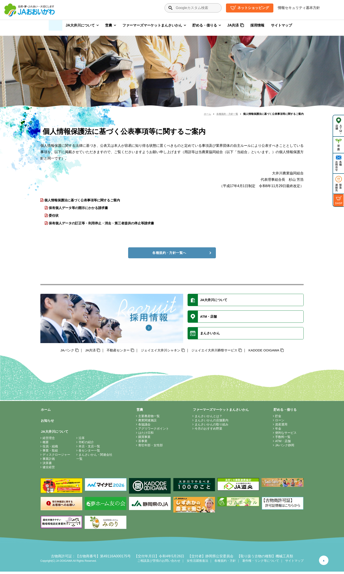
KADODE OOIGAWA (268, 352)
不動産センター (115, 352)
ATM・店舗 (282, 443)
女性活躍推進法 (197, 563)
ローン (279, 422)
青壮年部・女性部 (149, 447)
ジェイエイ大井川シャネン (159, 352)
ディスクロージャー (56, 457)
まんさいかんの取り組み (209, 426)
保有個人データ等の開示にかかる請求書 (80, 208)
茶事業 (141, 443)
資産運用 (281, 426)
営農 (108, 25)
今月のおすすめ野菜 (206, 430)
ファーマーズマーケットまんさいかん (152, 25)
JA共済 (233, 25)
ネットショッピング (253, 8)
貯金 (278, 418)
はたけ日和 (144, 434)
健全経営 (49, 469)
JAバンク (61, 352)
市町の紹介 (86, 444)
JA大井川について (80, 25)
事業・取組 (50, 453)
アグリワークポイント (152, 430)
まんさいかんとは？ (206, 418)
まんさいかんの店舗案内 (209, 422)
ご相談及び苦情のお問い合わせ (158, 563)
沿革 (82, 440)
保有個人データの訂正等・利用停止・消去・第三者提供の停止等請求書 (105, 224)
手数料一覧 (282, 439)
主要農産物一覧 (148, 418)
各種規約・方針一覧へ (169, 253)
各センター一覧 (89, 453)
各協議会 (143, 426)
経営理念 (49, 440)
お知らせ (47, 422)
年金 (278, 430)
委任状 (54, 216)
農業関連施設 (146, 422)
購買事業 (143, 439)
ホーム (205, 113)
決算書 (47, 465)
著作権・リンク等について (260, 563)
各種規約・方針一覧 (226, 113)
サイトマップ (281, 25)
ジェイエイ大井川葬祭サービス (216, 352)
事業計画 (49, 461)
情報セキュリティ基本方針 (299, 8)
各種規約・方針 (225, 563)
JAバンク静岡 (284, 447)
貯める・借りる (204, 25)
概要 (46, 444)
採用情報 (257, 25)
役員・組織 (50, 448)
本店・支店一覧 (89, 448)
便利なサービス (285, 434)
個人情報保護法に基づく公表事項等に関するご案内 (85, 200)
